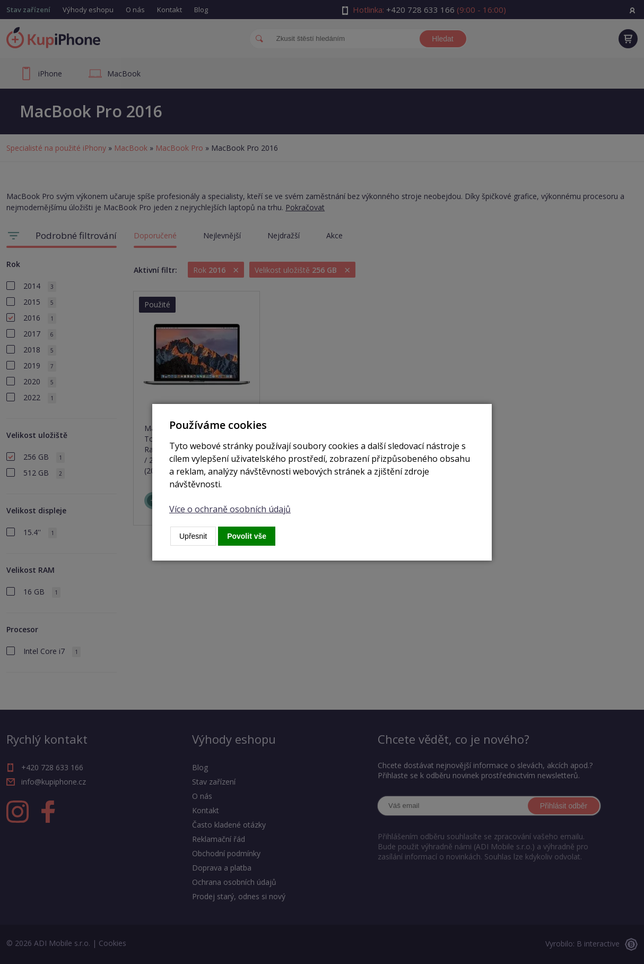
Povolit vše (246, 536)
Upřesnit (193, 536)
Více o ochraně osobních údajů (230, 509)
